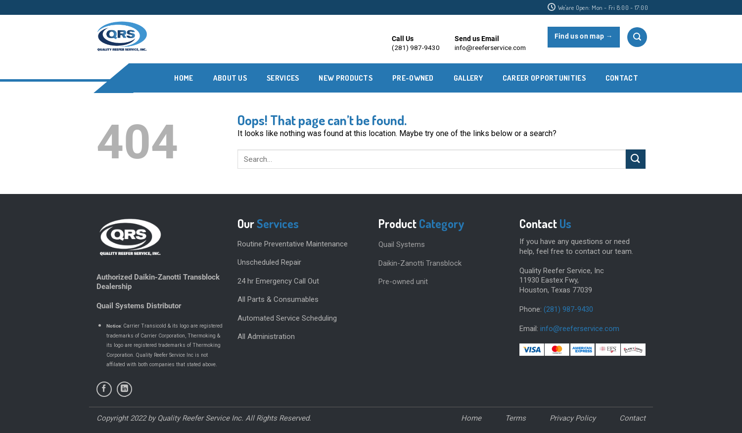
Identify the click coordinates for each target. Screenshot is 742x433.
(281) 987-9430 (568, 309)
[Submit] (636, 159)
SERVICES (283, 78)
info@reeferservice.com (579, 328)
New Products (345, 78)
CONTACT (621, 78)
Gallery (468, 78)
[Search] (637, 37)
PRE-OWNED (413, 78)
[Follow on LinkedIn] (124, 389)
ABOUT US (230, 78)
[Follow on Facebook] (104, 389)
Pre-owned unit (403, 281)
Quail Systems (401, 244)
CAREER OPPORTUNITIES (544, 78)
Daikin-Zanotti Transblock (420, 263)
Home (183, 78)
